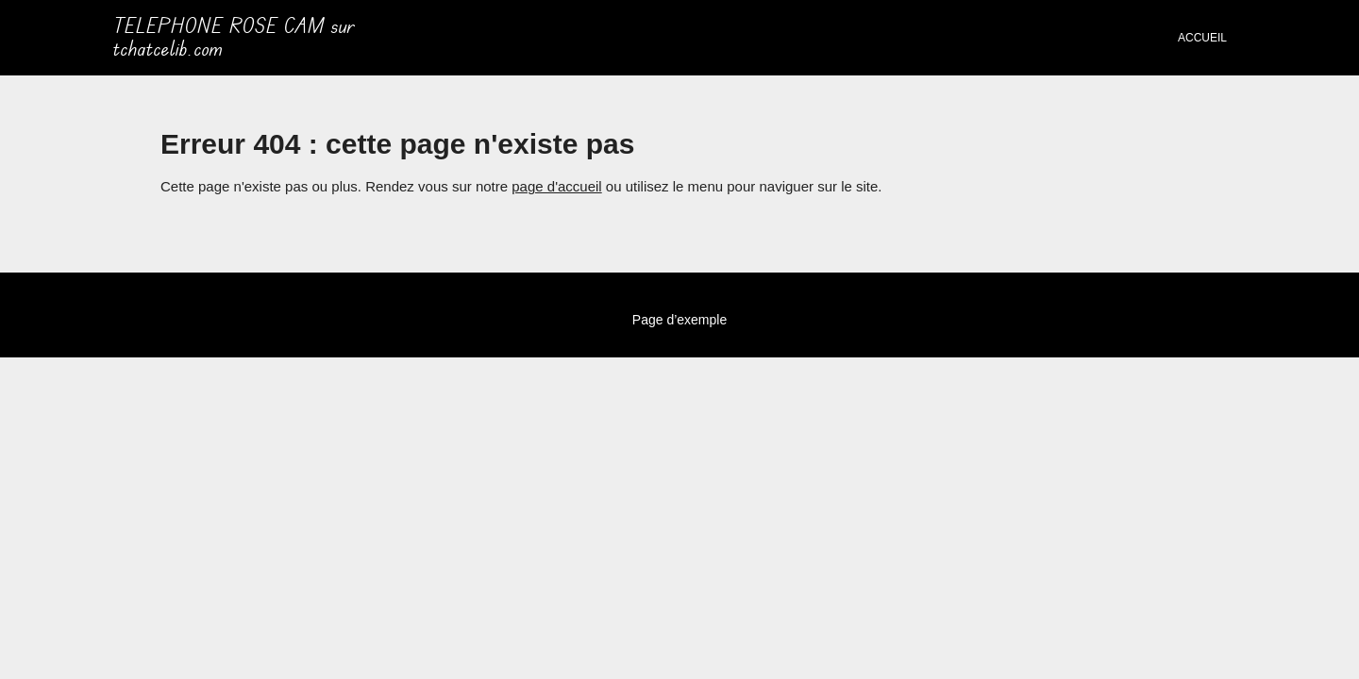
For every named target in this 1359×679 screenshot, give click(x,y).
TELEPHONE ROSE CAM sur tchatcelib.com (234, 37)
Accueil (1202, 37)
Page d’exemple (679, 319)
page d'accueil (556, 186)
